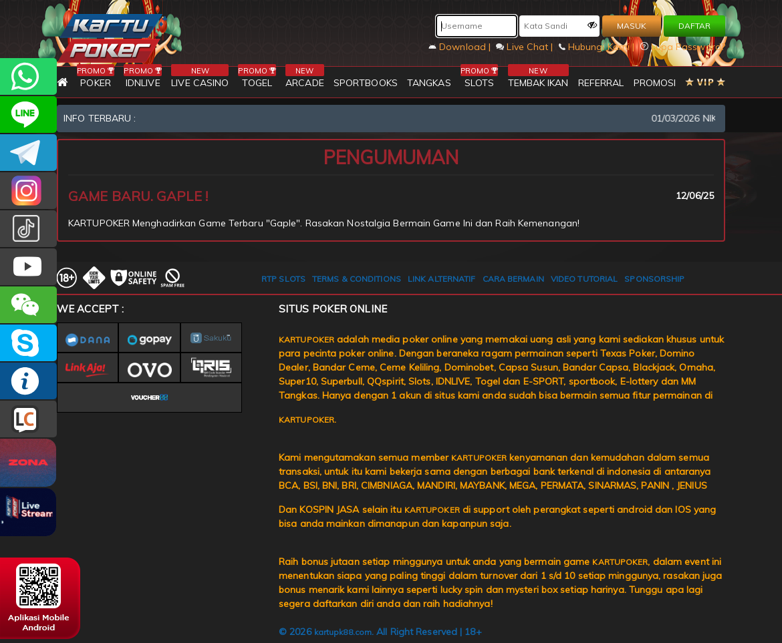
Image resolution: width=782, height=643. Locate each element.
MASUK (631, 26)
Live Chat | (525, 47)
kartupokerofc (28, 228)
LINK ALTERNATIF (442, 279)
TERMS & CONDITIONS (356, 279)
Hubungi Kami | (598, 47)
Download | (460, 47)
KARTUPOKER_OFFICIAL (28, 190)
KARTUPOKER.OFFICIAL (28, 266)
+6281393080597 (28, 76)
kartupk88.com (343, 632)
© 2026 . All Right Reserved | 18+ (380, 632)
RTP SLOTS (283, 279)
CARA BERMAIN (513, 279)
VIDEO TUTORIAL (584, 279)
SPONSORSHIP (654, 279)
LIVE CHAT (28, 419)
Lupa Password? (683, 47)
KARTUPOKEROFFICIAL (28, 152)
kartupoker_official (28, 114)
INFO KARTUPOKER (28, 381)
